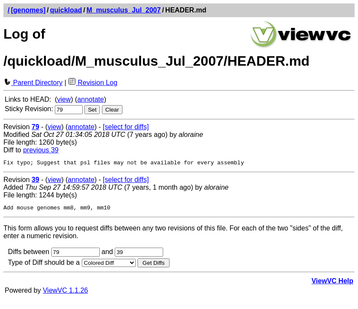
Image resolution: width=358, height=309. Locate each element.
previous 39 (41, 150)
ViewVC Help (332, 283)
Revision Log (92, 82)
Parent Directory (33, 82)
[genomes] (28, 10)
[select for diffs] (126, 126)
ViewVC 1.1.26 (65, 293)
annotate (90, 99)
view (64, 99)
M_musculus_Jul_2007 (124, 10)
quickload (66, 10)
